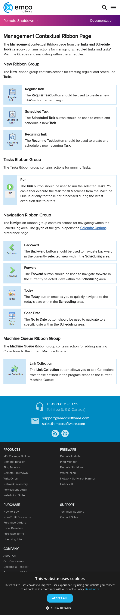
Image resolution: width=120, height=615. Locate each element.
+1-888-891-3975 (62, 403)
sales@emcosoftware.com (63, 423)
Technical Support (72, 511)
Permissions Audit (15, 489)
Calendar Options (93, 227)
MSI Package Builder (16, 456)
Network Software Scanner (77, 478)
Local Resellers (13, 528)
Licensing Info (12, 539)
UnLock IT (66, 484)
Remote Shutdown (18, 20)
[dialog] (60, 593)
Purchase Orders (14, 522)
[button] (60, 608)
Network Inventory (15, 484)
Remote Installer (14, 462)
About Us (9, 555)
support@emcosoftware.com (65, 418)
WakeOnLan (11, 478)
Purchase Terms (14, 533)
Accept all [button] (60, 598)
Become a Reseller (15, 567)
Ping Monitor (11, 467)
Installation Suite (14, 495)
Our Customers (13, 561)
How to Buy (11, 511)
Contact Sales (69, 517)
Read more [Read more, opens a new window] (92, 589)
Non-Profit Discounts (17, 517)
